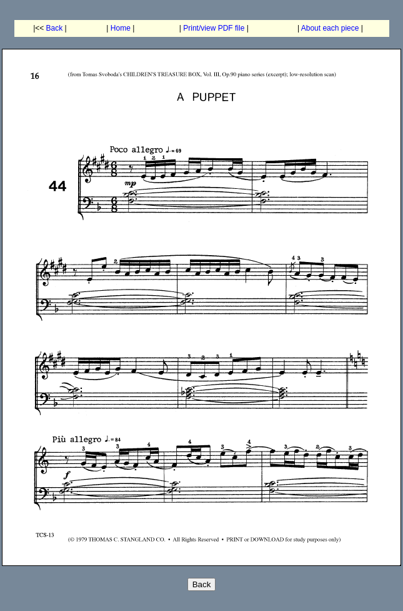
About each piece (330, 28)
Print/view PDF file (213, 28)
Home (121, 28)
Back (54, 28)
